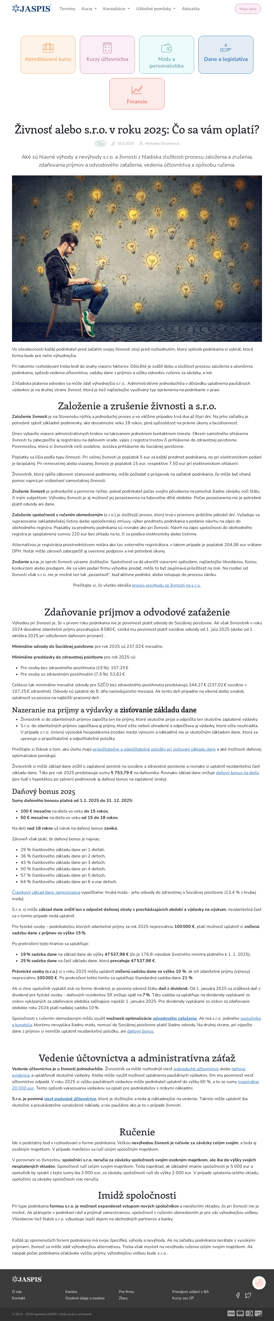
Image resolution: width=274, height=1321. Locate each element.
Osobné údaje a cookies (85, 1298)
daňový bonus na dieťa (237, 773)
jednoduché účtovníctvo (196, 1069)
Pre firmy (126, 1291)
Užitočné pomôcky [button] (154, 9)
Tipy (100, 144)
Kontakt (18, 1298)
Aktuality (191, 9)
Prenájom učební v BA (190, 1291)
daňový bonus (140, 1031)
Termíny (67, 9)
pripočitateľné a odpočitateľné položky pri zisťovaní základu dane (154, 749)
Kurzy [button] (87, 9)
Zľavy (123, 1298)
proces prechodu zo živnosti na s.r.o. (166, 585)
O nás (17, 1291)
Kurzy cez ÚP (183, 1298)
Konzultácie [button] (115, 9)
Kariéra (71, 1291)
